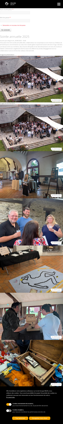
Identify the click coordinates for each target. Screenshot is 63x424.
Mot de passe (5, 18)
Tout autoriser (20, 418)
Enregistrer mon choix (39, 418)
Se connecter (5, 30)
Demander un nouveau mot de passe (14, 25)
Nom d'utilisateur (6, 9)
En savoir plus (10, 397)
